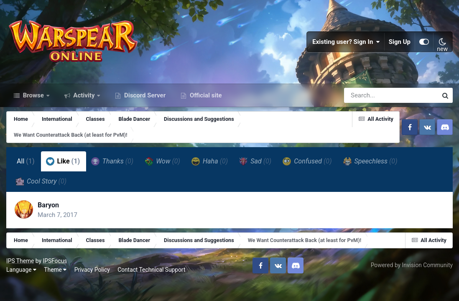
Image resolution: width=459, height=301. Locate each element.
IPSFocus (55, 261)
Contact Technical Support (151, 269)
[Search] (367, 95)
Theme (55, 269)
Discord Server (144, 95)
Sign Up (400, 42)
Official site (205, 95)
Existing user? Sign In (346, 42)
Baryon (48, 205)
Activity (84, 95)
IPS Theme (20, 261)
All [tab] (26, 161)
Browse (33, 95)
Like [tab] (63, 161)
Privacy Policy (92, 269)
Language (21, 269)
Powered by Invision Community (412, 265)
